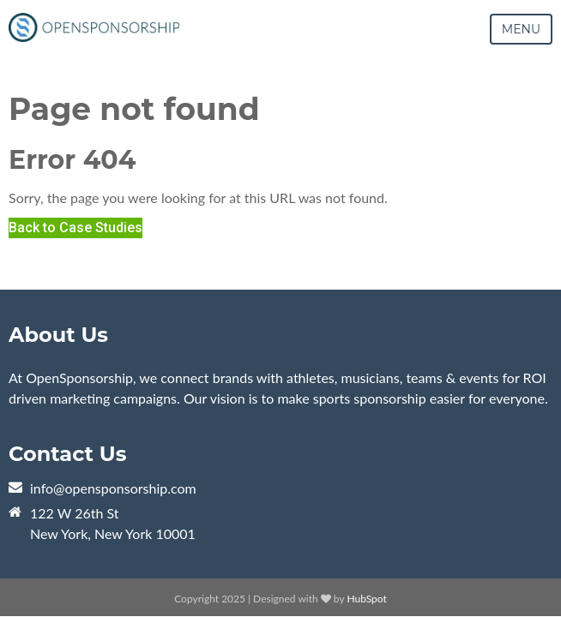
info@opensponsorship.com (113, 488)
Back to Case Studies (75, 227)
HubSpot (366, 598)
